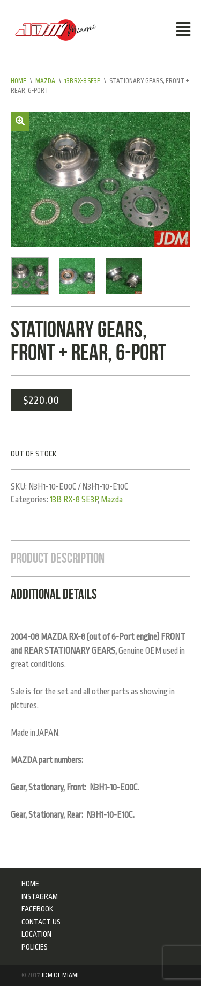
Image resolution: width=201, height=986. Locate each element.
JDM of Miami (60, 975)
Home (18, 81)
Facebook (37, 909)
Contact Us (41, 921)
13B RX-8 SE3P (82, 81)
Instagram (39, 896)
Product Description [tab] (58, 558)
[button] (20, 121)
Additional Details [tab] (54, 594)
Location (36, 934)
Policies (34, 947)
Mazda (45, 81)
